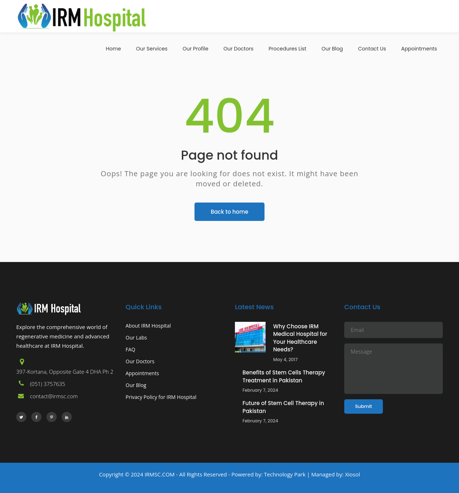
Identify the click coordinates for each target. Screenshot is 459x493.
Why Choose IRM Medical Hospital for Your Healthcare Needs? (300, 338)
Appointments (142, 373)
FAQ (130, 349)
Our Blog (136, 385)
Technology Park (285, 474)
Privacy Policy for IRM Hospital (161, 397)
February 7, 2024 (260, 390)
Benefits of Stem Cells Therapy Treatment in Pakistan (283, 376)
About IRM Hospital (148, 325)
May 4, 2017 (285, 359)
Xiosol (352, 474)
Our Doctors (140, 361)
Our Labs (136, 337)
